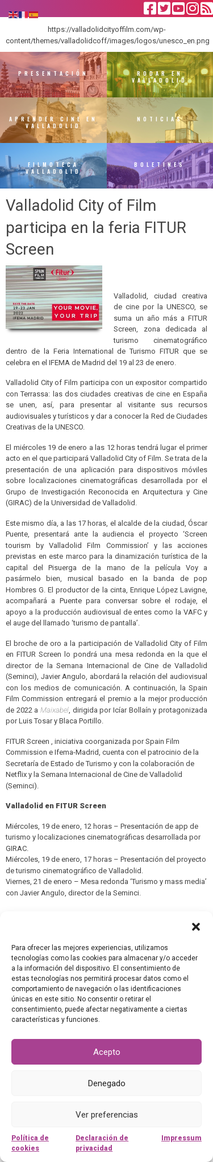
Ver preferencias (107, 1115)
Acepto (106, 1052)
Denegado (107, 1083)
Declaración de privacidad (102, 1143)
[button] (196, 925)
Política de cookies (30, 1143)
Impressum (181, 1138)
